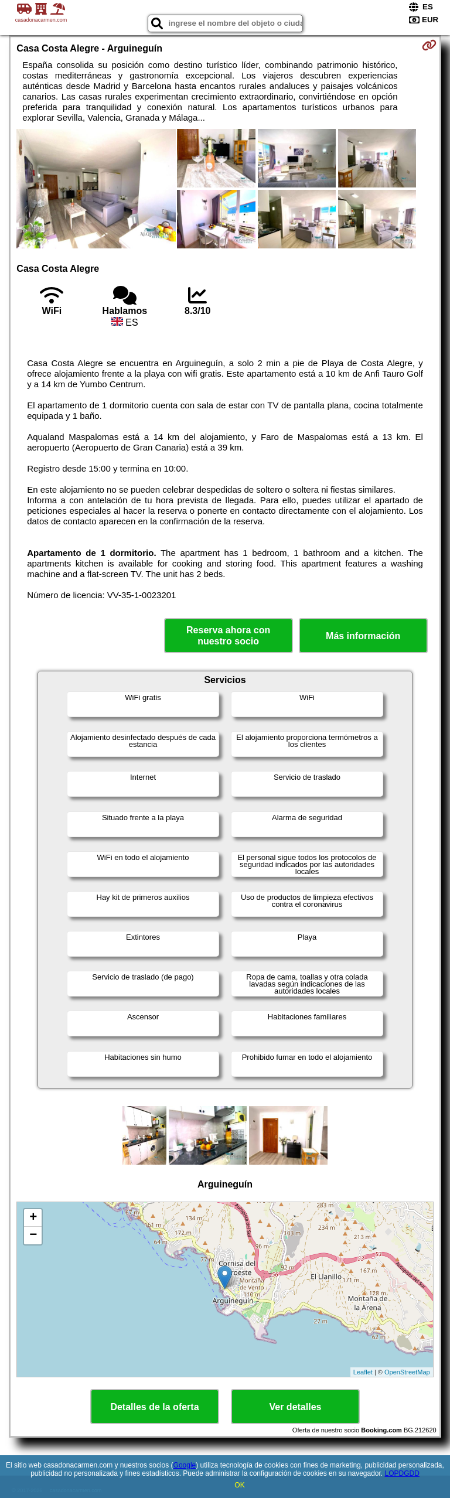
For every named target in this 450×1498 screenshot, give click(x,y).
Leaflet (363, 1372)
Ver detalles (296, 1407)
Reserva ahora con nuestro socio (228, 635)
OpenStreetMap (407, 1372)
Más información (363, 636)
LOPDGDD (402, 1473)
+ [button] (33, 1218)
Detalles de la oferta (154, 1407)
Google (184, 1465)
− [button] (33, 1235)
